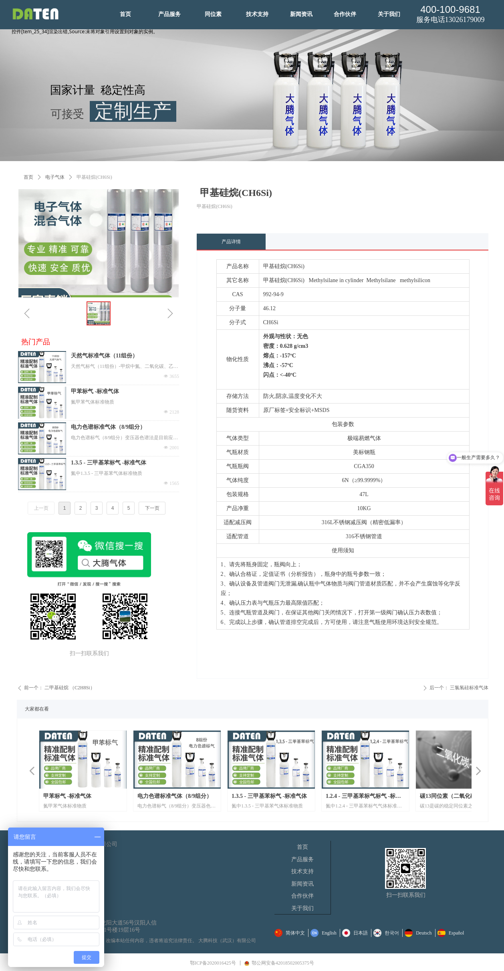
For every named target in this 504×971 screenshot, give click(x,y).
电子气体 (55, 177)
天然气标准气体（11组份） (104, 356)
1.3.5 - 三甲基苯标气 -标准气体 (108, 463)
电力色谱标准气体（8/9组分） (108, 427)
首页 (28, 177)
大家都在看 (37, 709)
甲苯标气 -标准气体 (95, 391)
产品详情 (231, 241)
